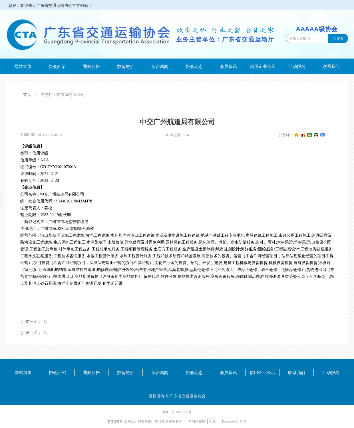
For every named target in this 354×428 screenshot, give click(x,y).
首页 (27, 95)
